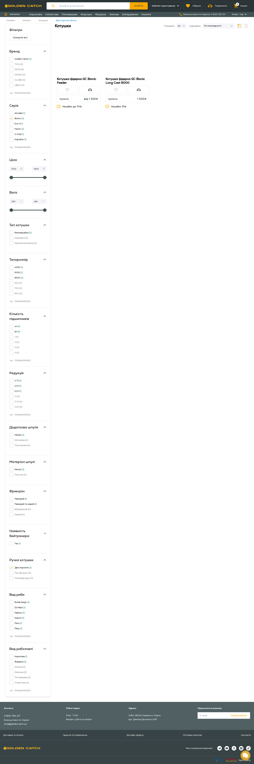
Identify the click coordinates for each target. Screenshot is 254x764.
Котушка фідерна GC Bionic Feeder (76, 81)
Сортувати (195, 26)
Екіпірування (130, 14)
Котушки (43, 20)
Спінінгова (52, 14)
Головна (11, 20)
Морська (86, 14)
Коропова (35, 14)
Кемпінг (147, 14)
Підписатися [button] (239, 715)
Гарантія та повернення (75, 735)
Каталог (27, 20)
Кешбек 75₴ (116, 106)
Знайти (138, 6)
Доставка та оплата (13, 735)
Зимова (114, 14)
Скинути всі (20, 37)
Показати (169, 26)
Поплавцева (69, 14)
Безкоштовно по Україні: (204, 14)
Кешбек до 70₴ (69, 106)
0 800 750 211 (12, 715)
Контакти (246, 735)
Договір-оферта (135, 735)
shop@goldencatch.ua (15, 724)
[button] (193, 6)
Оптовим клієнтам (192, 735)
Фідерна (100, 14)
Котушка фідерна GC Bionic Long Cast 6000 (125, 81)
